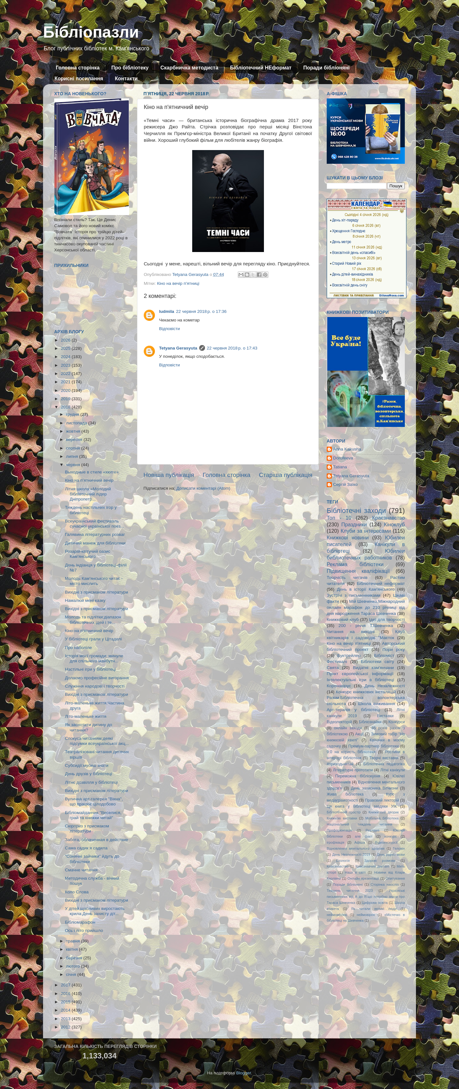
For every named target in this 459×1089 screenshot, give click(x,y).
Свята (333, 667)
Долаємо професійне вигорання (97, 677)
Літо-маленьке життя (85, 716)
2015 (66, 1001)
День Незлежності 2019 (351, 854)
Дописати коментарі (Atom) (203, 488)
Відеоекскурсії (386, 842)
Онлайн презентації (363, 878)
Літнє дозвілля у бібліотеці (91, 782)
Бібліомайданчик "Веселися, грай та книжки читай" (93, 815)
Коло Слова (77, 892)
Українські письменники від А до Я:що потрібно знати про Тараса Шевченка (366, 897)
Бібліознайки (370, 722)
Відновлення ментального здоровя (355, 848)
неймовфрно (337, 915)
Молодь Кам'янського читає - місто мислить (94, 581)
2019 (66, 398)
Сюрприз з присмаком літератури (87, 828)
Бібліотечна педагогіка (384, 764)
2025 (66, 348)
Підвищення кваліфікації (358, 571)
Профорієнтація (339, 830)
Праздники (354, 524)
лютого (73, 966)
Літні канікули (392, 770)
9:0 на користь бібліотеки (351, 752)
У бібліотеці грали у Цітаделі (93, 639)
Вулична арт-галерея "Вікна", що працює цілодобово (94, 801)
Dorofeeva (343, 458)
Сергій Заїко (345, 484)
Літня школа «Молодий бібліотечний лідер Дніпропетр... (88, 494)
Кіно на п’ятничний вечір (89, 480)
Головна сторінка (77, 67)
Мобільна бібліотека (381, 818)
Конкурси (397, 722)
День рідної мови (391, 854)
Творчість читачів (347, 577)
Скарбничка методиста (189, 67)
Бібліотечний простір (344, 812)
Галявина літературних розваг (95, 534)
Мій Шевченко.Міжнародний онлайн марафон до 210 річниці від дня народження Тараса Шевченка (366, 607)
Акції (359, 734)
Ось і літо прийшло (84, 930)
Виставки (385, 716)
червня (73, 464)
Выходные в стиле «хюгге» (92, 472)
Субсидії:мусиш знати (86, 765)
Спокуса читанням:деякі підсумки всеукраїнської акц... (97, 741)
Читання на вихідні (351, 631)
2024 (66, 356)
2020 (66, 390)
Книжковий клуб (343, 619)
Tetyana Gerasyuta (178, 348)
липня (72, 456)
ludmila (166, 311)
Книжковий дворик (383, 812)
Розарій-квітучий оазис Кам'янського (87, 554)
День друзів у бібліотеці (88, 773)
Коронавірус (339, 685)
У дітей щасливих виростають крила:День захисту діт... (95, 911)
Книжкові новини (348, 537)
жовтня (73, 431)
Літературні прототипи (353, 770)
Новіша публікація (168, 475)
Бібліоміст (384, 655)
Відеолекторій (339, 722)
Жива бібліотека (345, 794)
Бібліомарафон (80, 922)
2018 (66, 407)
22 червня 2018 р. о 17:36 (201, 311)
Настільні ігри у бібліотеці (90, 669)
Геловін (399, 848)
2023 (66, 365)
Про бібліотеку (130, 67)
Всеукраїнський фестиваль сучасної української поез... (94, 524)
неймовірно (366, 915)
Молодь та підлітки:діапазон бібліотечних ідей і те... (93, 619)
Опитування (395, 878)
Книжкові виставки (342, 818)
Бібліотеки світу (377, 661)
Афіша (359, 842)
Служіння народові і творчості (95, 686)
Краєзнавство (388, 518)
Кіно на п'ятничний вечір (89, 630)
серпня (73, 448)
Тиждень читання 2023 (350, 890)
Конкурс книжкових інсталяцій (366, 691)
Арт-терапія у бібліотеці (353, 709)
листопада (77, 423)
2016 (66, 993)
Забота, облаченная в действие (96, 839)
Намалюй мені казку (85, 600)
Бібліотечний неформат (381, 583)
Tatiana (340, 467)
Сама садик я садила (86, 848)
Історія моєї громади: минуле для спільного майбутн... (94, 658)
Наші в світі (355, 872)
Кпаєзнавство (337, 866)
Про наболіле (78, 647)
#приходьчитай (340, 764)
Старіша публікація (285, 475)
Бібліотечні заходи (356, 511)
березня (75, 958)
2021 (66, 381)
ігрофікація (335, 842)
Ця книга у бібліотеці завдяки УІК (362, 806)
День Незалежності (385, 685)
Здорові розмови (379, 860)
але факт (363, 836)
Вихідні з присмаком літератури (96, 592)
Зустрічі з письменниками (353, 595)
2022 (66, 373)
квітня (72, 949)
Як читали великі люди (374, 909)
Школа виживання (376, 703)
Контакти (126, 78)
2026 (66, 340)
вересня (75, 439)
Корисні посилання (79, 78)
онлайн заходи (348, 728)
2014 (66, 1010)
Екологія (343, 860)
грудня (73, 414)
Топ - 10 (339, 518)
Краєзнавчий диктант (372, 866)
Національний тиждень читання (359, 824)
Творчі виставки (383, 758)
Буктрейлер (349, 655)
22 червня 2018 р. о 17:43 (232, 348)
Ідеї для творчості (387, 619)
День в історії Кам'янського (366, 589)
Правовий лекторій (382, 800)
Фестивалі (337, 661)
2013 (66, 1018)
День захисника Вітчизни (374, 788)
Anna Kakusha (347, 449)
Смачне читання (81, 870)
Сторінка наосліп (385, 884)
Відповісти (169, 328)
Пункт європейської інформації (360, 673)
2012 (66, 1027)
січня (71, 974)
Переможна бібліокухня (357, 776)
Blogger (243, 1073)
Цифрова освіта (375, 903)
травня (73, 941)
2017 (66, 985)
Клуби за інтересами (366, 531)
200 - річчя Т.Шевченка (366, 625)
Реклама (372, 830)
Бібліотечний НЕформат (261, 67)
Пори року (393, 649)
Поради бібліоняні (326, 67)
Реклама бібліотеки (355, 564)
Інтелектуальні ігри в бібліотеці (360, 679)
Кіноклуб (394, 524)
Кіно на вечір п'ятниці (178, 283)
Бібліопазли (91, 32)
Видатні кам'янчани (373, 667)
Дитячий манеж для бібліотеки (95, 543)
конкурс (390, 836)
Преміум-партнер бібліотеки (373, 746)
